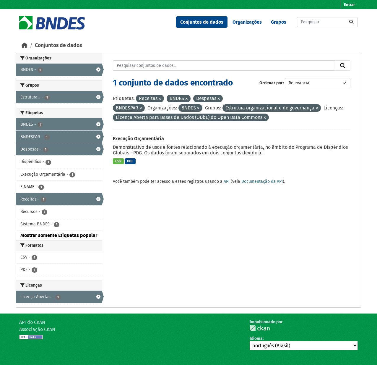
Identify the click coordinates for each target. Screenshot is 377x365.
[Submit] (351, 22)
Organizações (247, 22)
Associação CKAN (37, 329)
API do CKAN (32, 322)
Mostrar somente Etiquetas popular (58, 235)
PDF (130, 161)
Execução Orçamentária (138, 138)
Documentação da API (262, 181)
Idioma (256, 338)
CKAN (260, 328)
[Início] (24, 45)
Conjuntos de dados (201, 22)
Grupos (278, 22)
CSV (118, 161)
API (227, 181)
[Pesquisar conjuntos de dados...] (327, 22)
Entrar (349, 4)
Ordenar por (271, 82)
